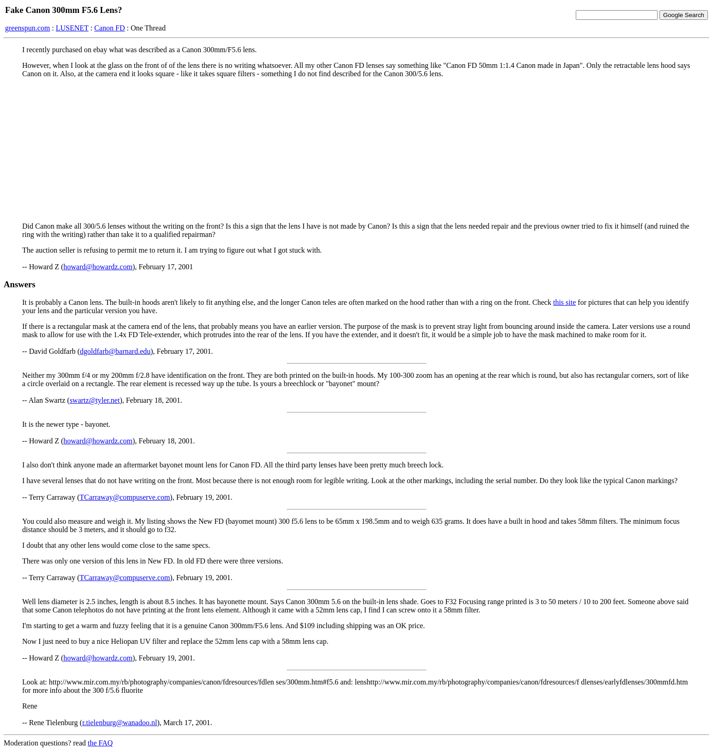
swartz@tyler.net (95, 400)
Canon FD (109, 28)
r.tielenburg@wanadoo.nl (119, 723)
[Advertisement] (356, 150)
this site (564, 302)
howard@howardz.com (97, 267)
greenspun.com (27, 28)
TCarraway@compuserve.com (124, 497)
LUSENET (72, 28)
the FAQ (100, 743)
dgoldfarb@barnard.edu (115, 351)
